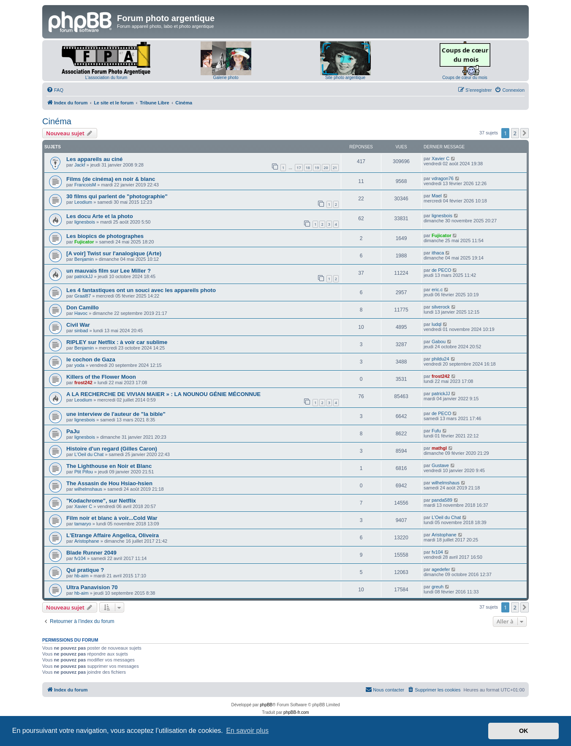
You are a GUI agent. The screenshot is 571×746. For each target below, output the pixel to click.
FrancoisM (85, 184)
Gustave (440, 465)
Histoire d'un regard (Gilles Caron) (111, 448)
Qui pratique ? (85, 570)
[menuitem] (54, 90)
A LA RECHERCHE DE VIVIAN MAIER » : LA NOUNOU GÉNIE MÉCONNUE (163, 394)
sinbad (81, 330)
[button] (524, 133)
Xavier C (440, 158)
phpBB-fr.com (296, 712)
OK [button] (523, 730)
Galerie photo (225, 77)
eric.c (437, 289)
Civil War (78, 325)
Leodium (83, 202)
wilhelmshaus (88, 489)
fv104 (80, 558)
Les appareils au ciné (94, 159)
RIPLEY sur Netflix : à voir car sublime (116, 342)
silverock (441, 306)
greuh (437, 586)
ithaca (438, 252)
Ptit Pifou (83, 471)
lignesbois (84, 221)
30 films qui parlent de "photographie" (117, 196)
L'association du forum (106, 77)
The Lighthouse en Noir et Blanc (109, 466)
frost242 (83, 382)
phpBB (266, 704)
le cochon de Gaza (90, 359)
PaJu (73, 431)
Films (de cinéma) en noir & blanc (110, 179)
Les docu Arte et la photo (99, 216)
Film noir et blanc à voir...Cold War (112, 518)
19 (317, 167)
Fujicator (84, 241)
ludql (436, 324)
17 (298, 167)
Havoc (80, 313)
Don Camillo (82, 307)
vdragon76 (443, 178)
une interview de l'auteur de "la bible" (116, 414)
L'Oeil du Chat (88, 454)
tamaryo (82, 523)
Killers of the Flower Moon (101, 377)
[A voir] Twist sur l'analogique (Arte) (113, 253)
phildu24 (440, 358)
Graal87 (82, 295)
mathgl (439, 448)
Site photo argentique (345, 77)
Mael (437, 195)
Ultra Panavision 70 (92, 587)
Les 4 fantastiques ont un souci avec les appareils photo (141, 290)
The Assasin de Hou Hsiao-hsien (109, 483)
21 (335, 167)
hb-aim (81, 575)
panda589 (442, 500)
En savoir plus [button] (247, 730)
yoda (79, 365)
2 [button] (515, 133)
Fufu (436, 430)
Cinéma (56, 121)
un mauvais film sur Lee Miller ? (108, 271)
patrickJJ (83, 276)
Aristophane (86, 541)
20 (326, 167)
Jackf (79, 164)
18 (308, 167)
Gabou (439, 341)
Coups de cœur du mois (464, 77)
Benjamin (84, 259)
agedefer (441, 569)
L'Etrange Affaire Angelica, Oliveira (112, 535)
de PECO (441, 270)
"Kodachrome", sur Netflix (101, 500)
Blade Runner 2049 (91, 552)
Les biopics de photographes (105, 236)
